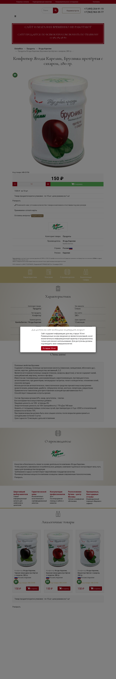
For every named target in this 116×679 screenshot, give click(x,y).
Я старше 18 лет (49, 348)
